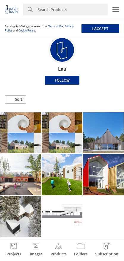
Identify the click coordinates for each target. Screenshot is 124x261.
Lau (62, 68)
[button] (15, 99)
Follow (62, 80)
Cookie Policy (26, 30)
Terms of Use (55, 26)
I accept (100, 28)
